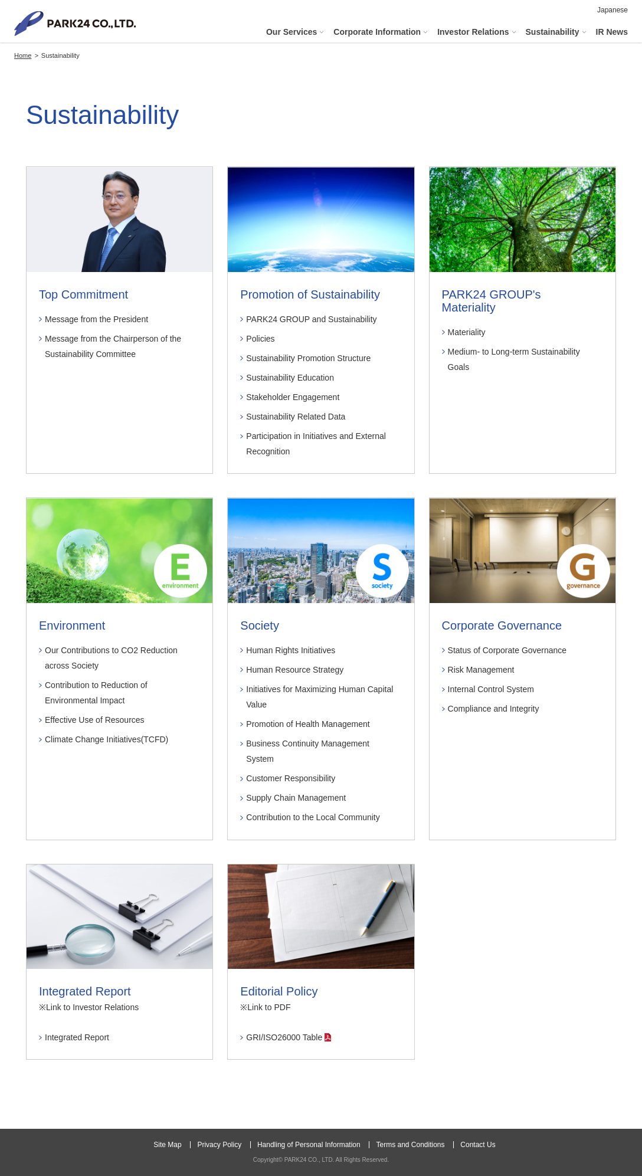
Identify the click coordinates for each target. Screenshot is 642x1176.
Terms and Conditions (410, 1145)
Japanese (612, 10)
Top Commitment (83, 294)
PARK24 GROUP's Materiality (491, 301)
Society (259, 625)
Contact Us (477, 1145)
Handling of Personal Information (309, 1145)
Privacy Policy (219, 1145)
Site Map (167, 1145)
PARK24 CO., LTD (75, 24)
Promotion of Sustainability (310, 294)
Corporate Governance (502, 625)
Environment (72, 625)
